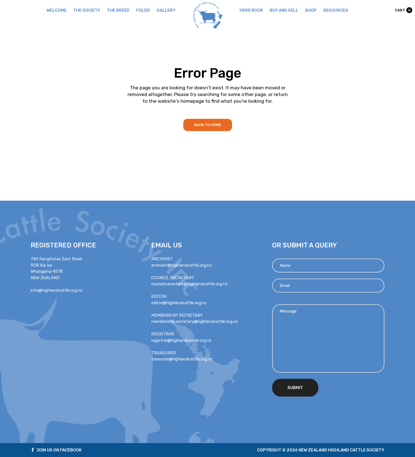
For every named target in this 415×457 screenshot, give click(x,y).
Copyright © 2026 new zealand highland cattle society (320, 450)
